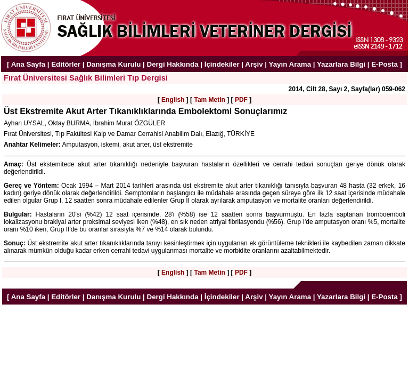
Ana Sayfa (28, 64)
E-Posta (384, 64)
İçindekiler (222, 64)
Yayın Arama (290, 64)
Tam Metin (209, 99)
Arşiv (254, 64)
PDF (241, 99)
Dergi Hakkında (173, 64)
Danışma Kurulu (113, 64)
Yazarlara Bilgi (341, 64)
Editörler (65, 64)
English (172, 99)
